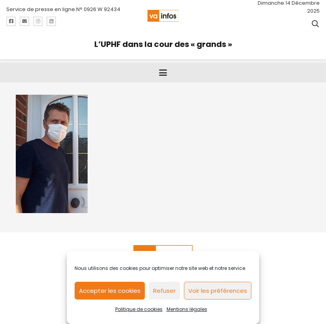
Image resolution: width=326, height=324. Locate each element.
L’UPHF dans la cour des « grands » (163, 44)
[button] (315, 24)
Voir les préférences (217, 291)
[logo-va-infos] (162, 16)
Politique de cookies (139, 309)
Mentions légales (187, 309)
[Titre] (11, 21)
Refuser (164, 291)
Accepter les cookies (110, 291)
